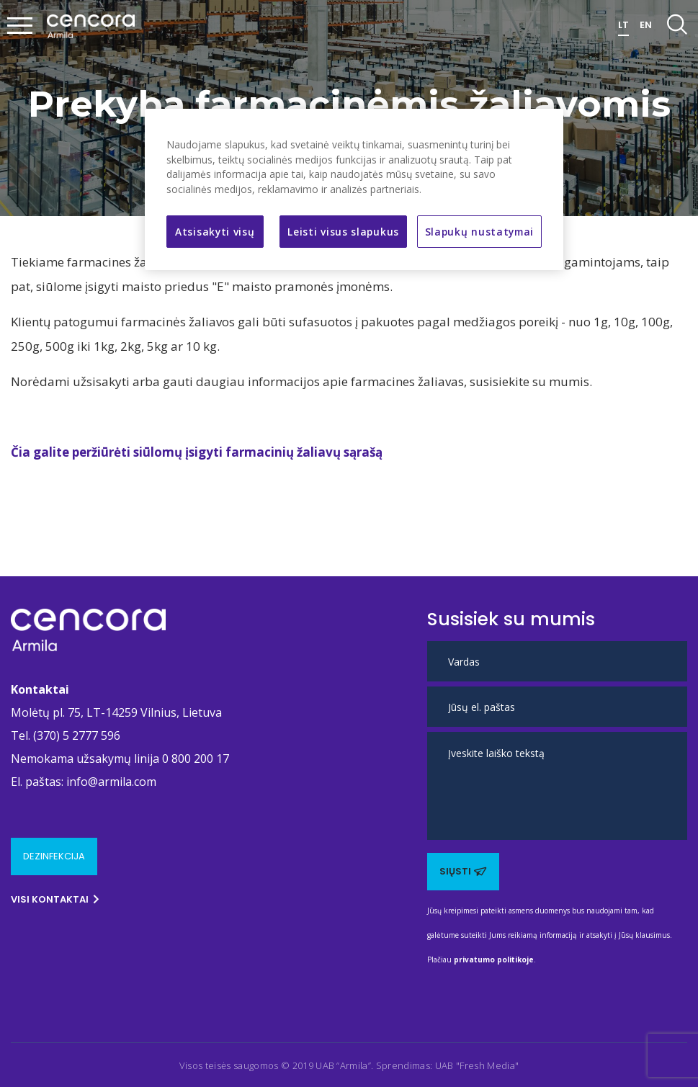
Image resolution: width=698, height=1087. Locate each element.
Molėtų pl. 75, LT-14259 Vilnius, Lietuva (116, 712)
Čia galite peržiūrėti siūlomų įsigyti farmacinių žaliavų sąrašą (196, 452)
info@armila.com (111, 781)
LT (623, 25)
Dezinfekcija (54, 856)
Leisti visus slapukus (343, 231)
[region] (354, 189)
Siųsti (463, 871)
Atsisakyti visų (214, 231)
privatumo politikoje (494, 959)
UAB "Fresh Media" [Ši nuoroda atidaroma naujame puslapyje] (477, 1065)
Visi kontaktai (55, 899)
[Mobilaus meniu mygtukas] (20, 27)
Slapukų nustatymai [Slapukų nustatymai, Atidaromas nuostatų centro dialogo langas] (479, 231)
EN (646, 25)
